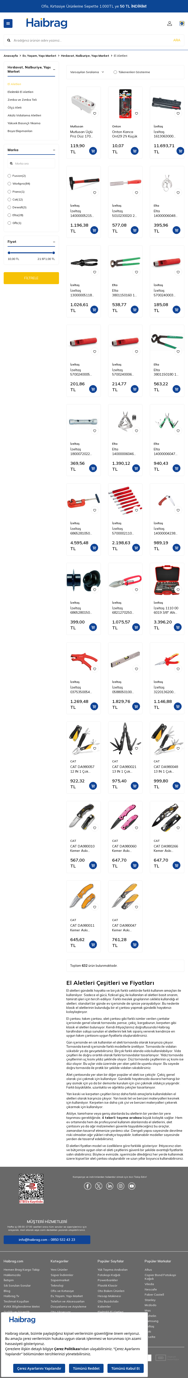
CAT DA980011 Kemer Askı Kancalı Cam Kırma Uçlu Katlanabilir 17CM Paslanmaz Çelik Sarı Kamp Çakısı (83, 928)
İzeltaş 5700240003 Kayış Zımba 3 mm (165, 293)
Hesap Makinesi (109, 1296)
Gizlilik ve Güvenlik (17, 1312)
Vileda (149, 1284)
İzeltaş (158, 126)
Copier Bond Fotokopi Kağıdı (160, 1277)
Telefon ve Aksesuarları (67, 1301)
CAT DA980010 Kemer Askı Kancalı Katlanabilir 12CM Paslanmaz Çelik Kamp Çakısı (83, 848)
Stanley (150, 1300)
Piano (16, 192)
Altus (148, 1269)
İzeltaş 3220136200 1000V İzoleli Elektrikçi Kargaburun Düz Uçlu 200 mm (167, 689)
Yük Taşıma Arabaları (113, 1269)
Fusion (17, 176)
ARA (176, 40)
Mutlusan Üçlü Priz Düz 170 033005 (81, 134)
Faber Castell (154, 1294)
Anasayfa (11, 55)
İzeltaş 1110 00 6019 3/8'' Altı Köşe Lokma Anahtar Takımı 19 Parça (166, 610)
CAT (73, 761)
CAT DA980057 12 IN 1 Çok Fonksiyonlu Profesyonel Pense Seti (82, 769)
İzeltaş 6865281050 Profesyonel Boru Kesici (80, 531)
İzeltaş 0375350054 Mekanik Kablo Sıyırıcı (81, 689)
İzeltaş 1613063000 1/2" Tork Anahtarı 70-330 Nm (167, 134)
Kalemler (104, 1306)
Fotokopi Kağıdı (109, 1275)
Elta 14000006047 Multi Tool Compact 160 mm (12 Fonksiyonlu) (164, 451)
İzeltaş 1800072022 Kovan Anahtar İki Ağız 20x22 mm (82, 451)
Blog (7, 1291)
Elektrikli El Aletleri (20, 92)
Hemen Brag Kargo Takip (22, 1269)
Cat (15, 199)
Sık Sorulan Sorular (17, 1285)
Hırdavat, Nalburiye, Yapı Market (85, 55)
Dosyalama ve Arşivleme (68, 1306)
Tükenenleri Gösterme (132, 72)
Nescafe (151, 1289)
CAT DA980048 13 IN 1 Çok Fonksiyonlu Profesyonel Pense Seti (166, 769)
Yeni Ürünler (59, 1269)
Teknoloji (57, 1285)
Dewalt (17, 207)
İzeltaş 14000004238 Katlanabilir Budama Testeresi (164, 531)
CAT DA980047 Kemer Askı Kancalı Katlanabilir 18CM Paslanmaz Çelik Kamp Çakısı (125, 928)
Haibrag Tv (11, 1296)
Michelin (150, 1316)
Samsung (151, 1321)
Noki (148, 1331)
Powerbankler (108, 1280)
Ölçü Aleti (15, 107)
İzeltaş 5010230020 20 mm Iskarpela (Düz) (124, 213)
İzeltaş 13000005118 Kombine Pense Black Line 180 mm (82, 293)
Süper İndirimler (62, 1275)
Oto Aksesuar (60, 1312)
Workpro (19, 184)
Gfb (14, 223)
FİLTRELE (31, 279)
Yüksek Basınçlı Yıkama (24, 123)
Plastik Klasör (107, 1285)
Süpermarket (60, 1280)
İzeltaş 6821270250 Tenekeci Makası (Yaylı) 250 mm (125, 610)
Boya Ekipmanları (20, 131)
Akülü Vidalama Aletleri (24, 115)
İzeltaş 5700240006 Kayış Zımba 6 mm (123, 372)
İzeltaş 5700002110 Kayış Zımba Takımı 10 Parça (125, 531)
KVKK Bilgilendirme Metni (22, 1306)
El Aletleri (14, 84)
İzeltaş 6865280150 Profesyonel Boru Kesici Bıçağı (80, 610)
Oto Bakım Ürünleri (111, 1291)
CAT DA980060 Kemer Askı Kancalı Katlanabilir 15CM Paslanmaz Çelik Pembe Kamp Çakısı (125, 848)
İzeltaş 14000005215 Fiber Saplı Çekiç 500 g (83, 213)
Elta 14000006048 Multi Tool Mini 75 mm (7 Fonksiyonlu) (165, 213)
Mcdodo (150, 1305)
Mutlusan (76, 126)
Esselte (150, 1337)
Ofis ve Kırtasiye (62, 1291)
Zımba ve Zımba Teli (22, 99)
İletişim (9, 1280)
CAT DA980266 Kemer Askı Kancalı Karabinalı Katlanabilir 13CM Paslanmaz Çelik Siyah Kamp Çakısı (167, 848)
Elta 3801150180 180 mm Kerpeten (167, 372)
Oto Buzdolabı (108, 1301)
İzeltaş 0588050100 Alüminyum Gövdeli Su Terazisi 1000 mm (122, 689)
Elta (15, 215)
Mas (148, 1310)
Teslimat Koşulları (16, 1301)
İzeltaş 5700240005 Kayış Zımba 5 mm (81, 372)
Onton (116, 126)
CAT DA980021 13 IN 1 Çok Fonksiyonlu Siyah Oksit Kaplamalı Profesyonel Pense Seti (124, 769)
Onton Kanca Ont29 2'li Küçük (124, 134)
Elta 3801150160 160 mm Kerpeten (125, 293)
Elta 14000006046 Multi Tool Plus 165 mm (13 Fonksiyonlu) (123, 451)
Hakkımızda (12, 1275)
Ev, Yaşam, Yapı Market (39, 55)
